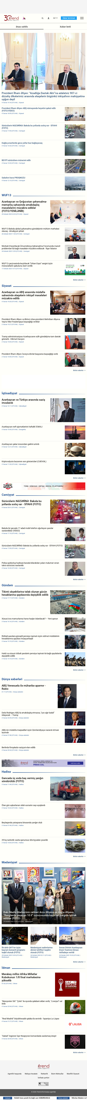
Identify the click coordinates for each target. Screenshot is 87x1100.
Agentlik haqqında (14, 1074)
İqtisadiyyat (9, 393)
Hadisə (6, 771)
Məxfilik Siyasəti (73, 1074)
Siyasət (6, 285)
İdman (6, 967)
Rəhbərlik (44, 1074)
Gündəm (7, 585)
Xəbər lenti (65, 26)
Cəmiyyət (8, 494)
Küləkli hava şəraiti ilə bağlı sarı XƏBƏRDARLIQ (34, 1098)
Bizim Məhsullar (57, 1074)
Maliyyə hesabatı (31, 1074)
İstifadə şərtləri (43, 1078)
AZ (54, 18)
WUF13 (6, 195)
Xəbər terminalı (69, 18)
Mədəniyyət (9, 862)
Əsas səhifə (22, 26)
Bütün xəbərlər (78, 280)
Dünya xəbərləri (12, 679)
